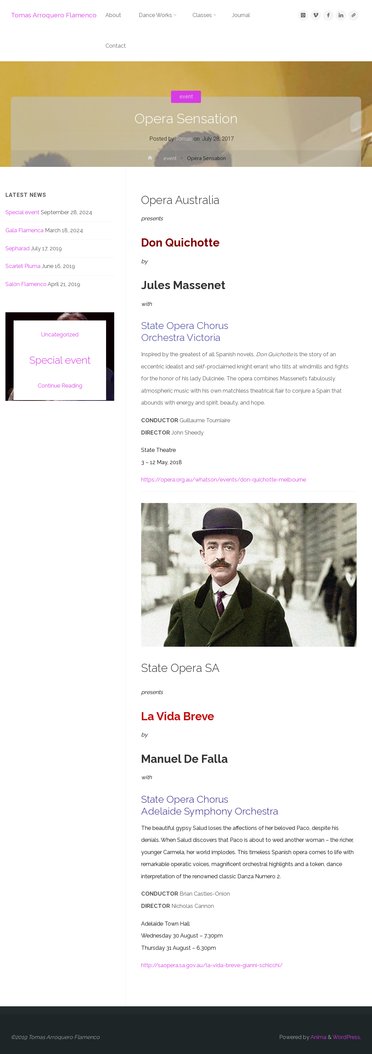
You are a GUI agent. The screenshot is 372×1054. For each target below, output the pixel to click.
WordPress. (347, 1037)
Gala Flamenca (24, 230)
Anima (317, 1037)
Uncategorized (60, 334)
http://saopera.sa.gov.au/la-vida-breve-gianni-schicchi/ (212, 965)
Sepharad (17, 248)
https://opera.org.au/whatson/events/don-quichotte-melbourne (223, 479)
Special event (22, 212)
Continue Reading (60, 385)
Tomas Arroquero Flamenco (54, 15)
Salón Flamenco (26, 284)
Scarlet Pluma (22, 266)
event (186, 96)
